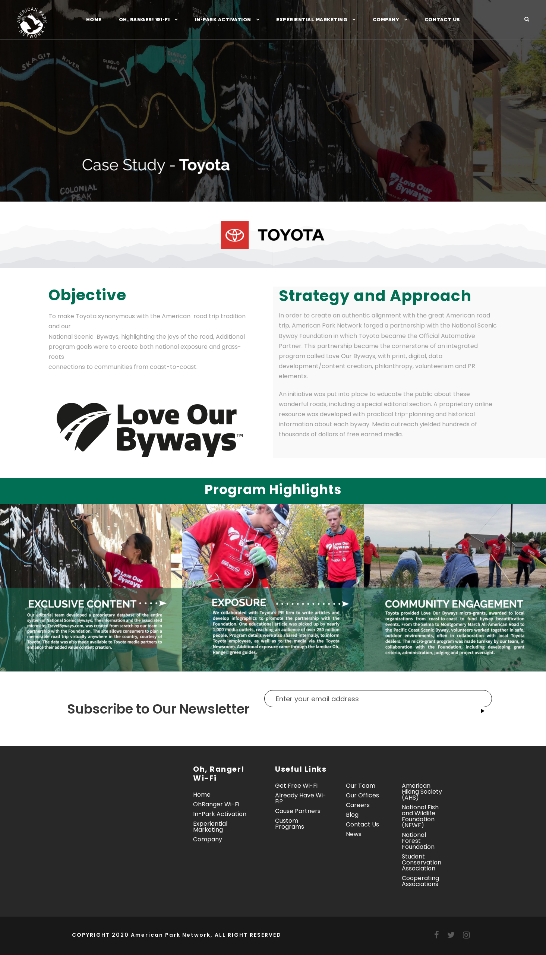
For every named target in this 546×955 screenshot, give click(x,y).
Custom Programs (289, 823)
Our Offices (362, 795)
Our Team (360, 785)
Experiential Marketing (311, 19)
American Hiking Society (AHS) (422, 791)
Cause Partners (298, 811)
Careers (358, 805)
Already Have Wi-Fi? (300, 798)
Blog (352, 814)
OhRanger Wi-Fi (216, 804)
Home (94, 19)
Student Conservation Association (421, 862)
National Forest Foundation (418, 841)
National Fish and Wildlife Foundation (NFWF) (420, 816)
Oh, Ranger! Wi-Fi (144, 19)
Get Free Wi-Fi (296, 785)
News (354, 834)
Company (386, 19)
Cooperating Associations (420, 881)
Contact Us (442, 19)
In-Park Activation (223, 19)
